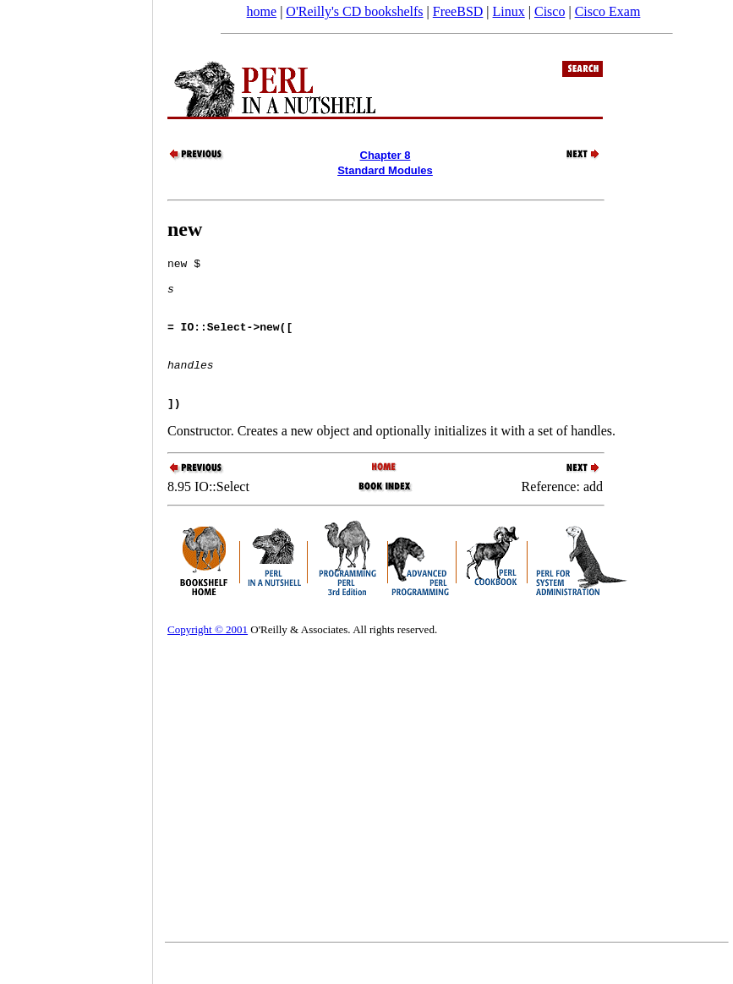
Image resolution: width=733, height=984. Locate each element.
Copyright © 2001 (207, 659)
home (262, 11)
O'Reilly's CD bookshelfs (354, 11)
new (184, 229)
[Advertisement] (76, 486)
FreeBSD (458, 11)
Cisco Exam (608, 11)
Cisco (549, 11)
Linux (509, 11)
